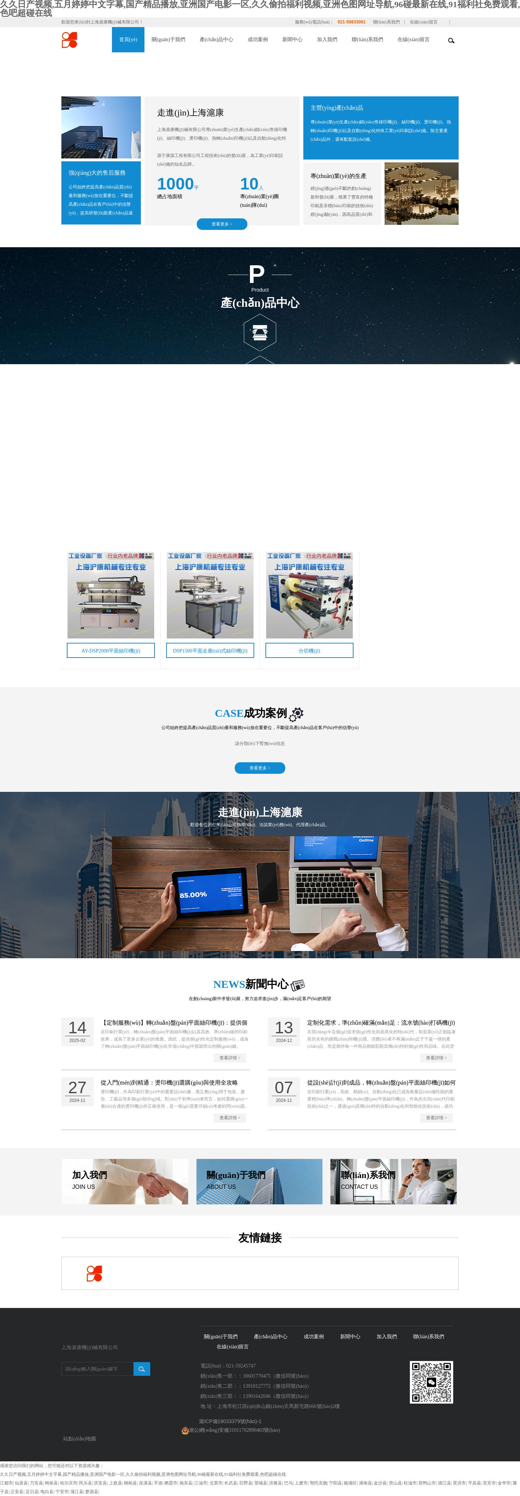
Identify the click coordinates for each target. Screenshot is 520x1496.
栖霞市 (170, 1483)
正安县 (16, 1491)
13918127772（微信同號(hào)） (277, 1386)
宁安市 (62, 1491)
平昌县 (474, 1483)
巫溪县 (145, 1483)
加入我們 (327, 39)
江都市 (6, 1483)
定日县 (32, 1491)
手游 (158, 1483)
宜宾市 (489, 1483)
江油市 (200, 1483)
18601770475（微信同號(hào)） (277, 1376)
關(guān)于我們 (168, 39)
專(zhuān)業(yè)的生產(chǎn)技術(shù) (339, 180)
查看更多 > (222, 224)
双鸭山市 (427, 1483)
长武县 (230, 1483)
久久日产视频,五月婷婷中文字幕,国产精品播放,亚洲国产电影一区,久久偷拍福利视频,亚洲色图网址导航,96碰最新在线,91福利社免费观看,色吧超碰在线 (143, 1474)
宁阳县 (335, 1483)
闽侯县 (51, 1483)
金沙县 (380, 1483)
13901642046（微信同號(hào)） (277, 1396)
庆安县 (100, 1483)
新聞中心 (292, 39)
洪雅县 (275, 1483)
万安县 (36, 1483)
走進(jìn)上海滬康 (190, 112)
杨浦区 (350, 1483)
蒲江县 (76, 1491)
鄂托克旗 (318, 1483)
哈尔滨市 (68, 1483)
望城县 (260, 1483)
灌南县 (365, 1483)
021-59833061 (351, 22)
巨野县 (245, 1483)
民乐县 (85, 1483)
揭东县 (185, 1483)
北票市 (215, 1483)
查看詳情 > (230, 1057)
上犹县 (115, 1483)
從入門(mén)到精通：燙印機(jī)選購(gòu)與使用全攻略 (169, 1083)
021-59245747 (241, 1366)
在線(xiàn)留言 (424, 22)
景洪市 (459, 1483)
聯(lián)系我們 (386, 22)
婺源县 (91, 1491)
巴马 (288, 1483)
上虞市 (301, 1483)
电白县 (46, 1491)
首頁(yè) (128, 39)
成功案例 (258, 39)
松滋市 (410, 1483)
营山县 (395, 1483)
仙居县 (21, 1483)
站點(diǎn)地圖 (79, 1439)
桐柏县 (130, 1483)
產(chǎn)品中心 (217, 39)
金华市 (504, 1483)
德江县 (444, 1483)
